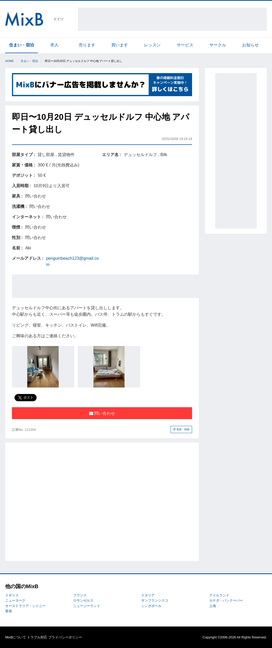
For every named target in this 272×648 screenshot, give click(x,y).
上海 (212, 606)
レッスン (152, 45)
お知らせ (250, 45)
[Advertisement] (172, 19)
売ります (87, 45)
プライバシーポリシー (65, 637)
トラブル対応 (37, 637)
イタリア (148, 595)
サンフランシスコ (154, 600)
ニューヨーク (15, 600)
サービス (185, 45)
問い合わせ (102, 413)
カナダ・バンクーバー (226, 600)
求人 (54, 45)
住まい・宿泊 (21, 45)
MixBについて (15, 637)
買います (119, 45)
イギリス (12, 595)
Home (9, 60)
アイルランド (219, 595)
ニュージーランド (86, 606)
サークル (217, 45)
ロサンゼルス (83, 600)
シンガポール (151, 606)
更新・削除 (181, 429)
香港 (8, 611)
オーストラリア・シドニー (25, 606)
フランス (80, 595)
